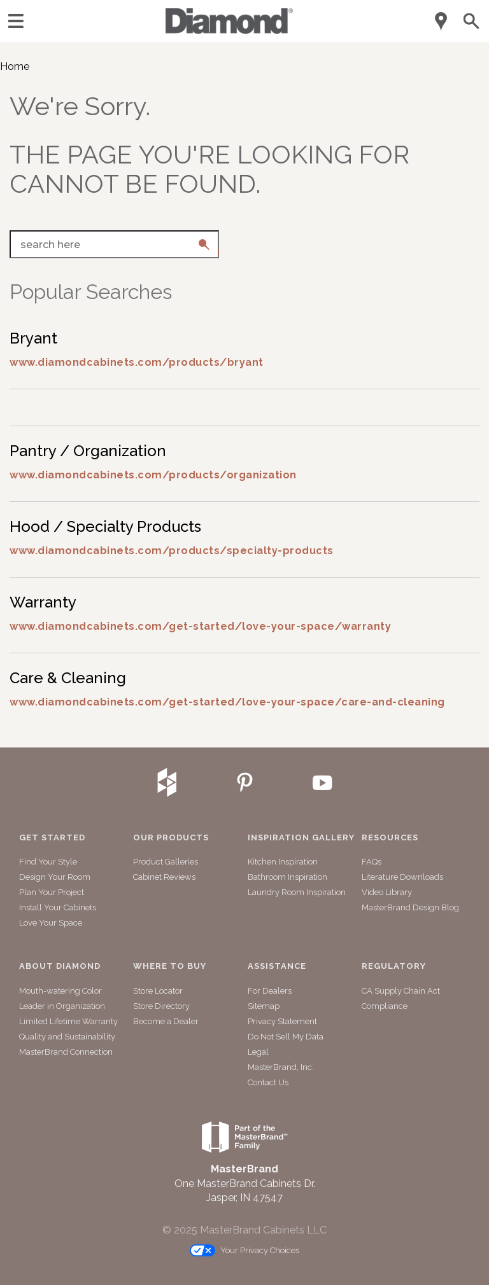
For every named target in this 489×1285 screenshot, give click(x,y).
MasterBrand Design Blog (410, 907)
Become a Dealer (166, 1021)
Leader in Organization (62, 1006)
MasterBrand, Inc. (281, 1067)
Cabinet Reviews (164, 877)
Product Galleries (165, 861)
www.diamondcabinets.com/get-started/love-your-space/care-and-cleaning (227, 702)
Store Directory (161, 1006)
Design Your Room (54, 877)
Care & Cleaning (68, 678)
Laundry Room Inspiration (297, 892)
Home (14, 66)
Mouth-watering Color (60, 991)
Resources (390, 837)
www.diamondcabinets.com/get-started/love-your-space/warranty (200, 626)
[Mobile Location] (441, 21)
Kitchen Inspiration (283, 861)
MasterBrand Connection (66, 1052)
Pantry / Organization (88, 450)
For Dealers (270, 991)
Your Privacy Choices (244, 1251)
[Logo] (229, 30)
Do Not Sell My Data (285, 1036)
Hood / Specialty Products (105, 526)
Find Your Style (48, 861)
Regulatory (394, 966)
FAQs (371, 861)
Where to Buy (169, 966)
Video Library (387, 892)
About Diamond (60, 966)
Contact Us (268, 1082)
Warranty (43, 602)
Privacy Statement (282, 1021)
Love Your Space (50, 922)
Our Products (171, 837)
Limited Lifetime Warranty (68, 1021)
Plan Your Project (51, 892)
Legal (258, 1052)
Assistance (277, 966)
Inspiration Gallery (301, 837)
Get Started (52, 837)
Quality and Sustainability (67, 1036)
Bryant (33, 338)
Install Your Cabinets (57, 907)
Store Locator (158, 991)
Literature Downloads (402, 877)
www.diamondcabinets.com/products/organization (153, 475)
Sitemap (264, 1006)
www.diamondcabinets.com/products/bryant (137, 362)
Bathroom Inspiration (287, 877)
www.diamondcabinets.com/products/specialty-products (172, 551)
